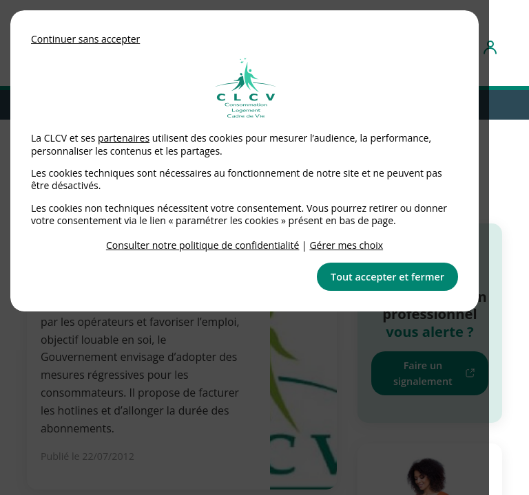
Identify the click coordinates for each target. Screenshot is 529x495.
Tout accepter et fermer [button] (387, 276)
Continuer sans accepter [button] (85, 38)
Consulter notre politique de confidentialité (203, 245)
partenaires (123, 137)
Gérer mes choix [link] (346, 245)
